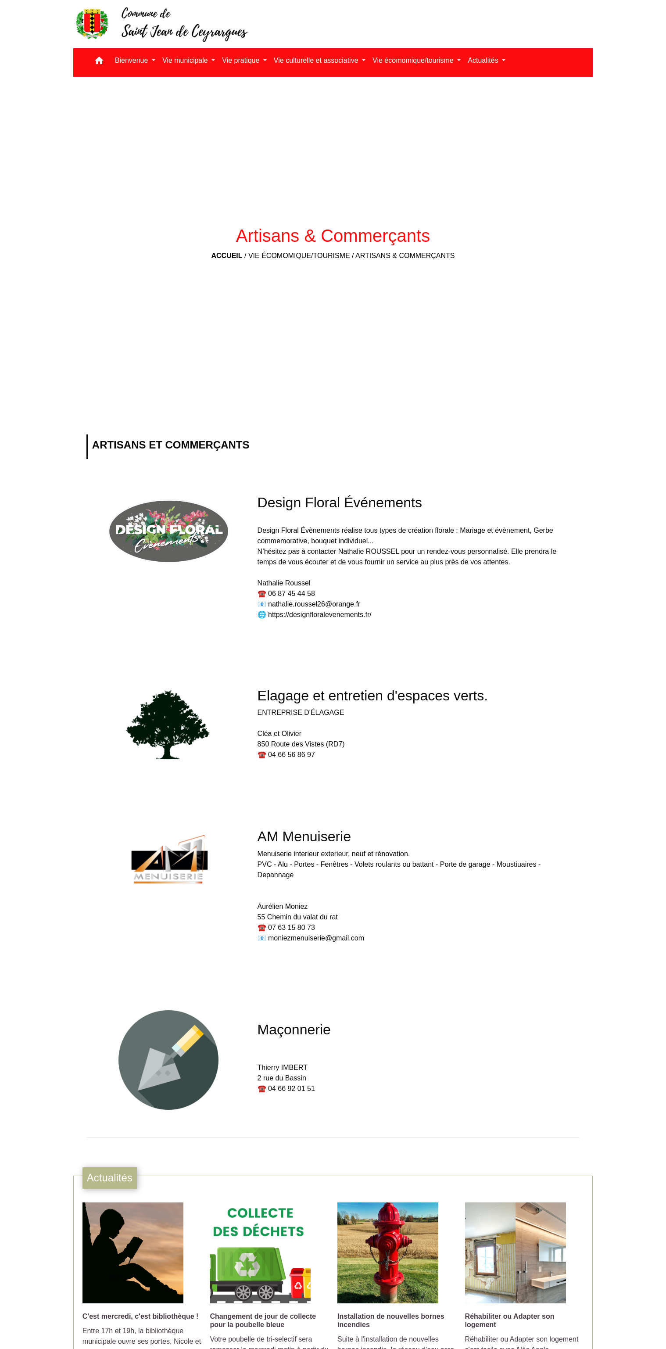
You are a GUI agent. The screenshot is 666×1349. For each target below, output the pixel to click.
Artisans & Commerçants (405, 255)
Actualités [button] (484, 60)
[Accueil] (161, 24)
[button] (99, 62)
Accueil (226, 255)
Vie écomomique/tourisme (299, 255)
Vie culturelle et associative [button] (317, 60)
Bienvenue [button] (132, 60)
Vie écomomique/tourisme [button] (413, 60)
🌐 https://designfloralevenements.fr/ (315, 614)
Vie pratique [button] (241, 60)
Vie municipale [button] (186, 60)
